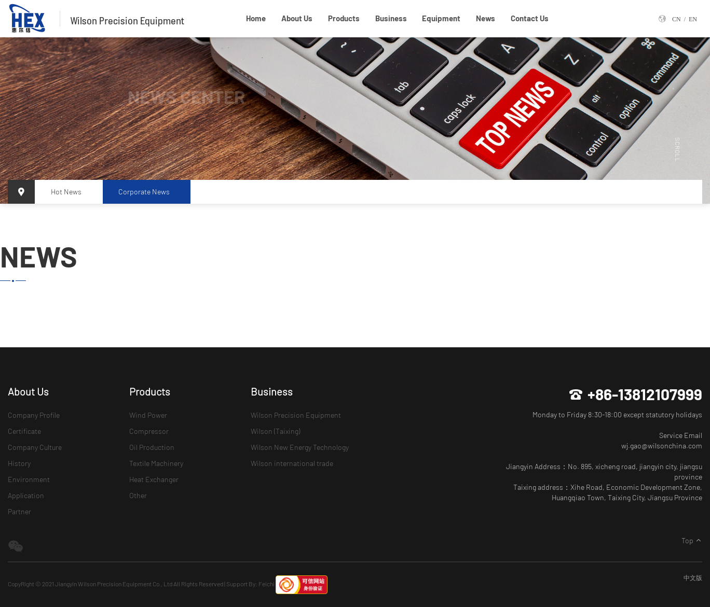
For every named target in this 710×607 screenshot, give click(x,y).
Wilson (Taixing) (275, 431)
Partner (19, 511)
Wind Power (148, 415)
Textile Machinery (156, 463)
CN (676, 19)
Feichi (266, 583)
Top (691, 540)
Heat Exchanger (154, 479)
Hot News (66, 191)
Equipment (441, 18)
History (19, 463)
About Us (296, 18)
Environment (29, 479)
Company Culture (35, 447)
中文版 (693, 577)
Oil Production (151, 447)
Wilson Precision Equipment (296, 415)
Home (256, 18)
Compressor (149, 431)
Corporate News (144, 191)
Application (26, 495)
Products (344, 18)
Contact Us (530, 18)
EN (693, 19)
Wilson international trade (292, 463)
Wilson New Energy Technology (300, 447)
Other (138, 495)
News (485, 18)
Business (391, 18)
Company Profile (34, 415)
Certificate (24, 431)
